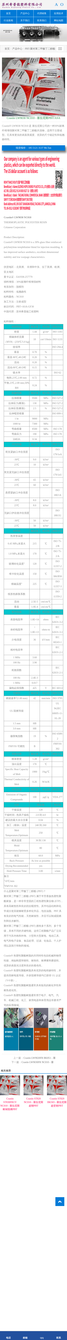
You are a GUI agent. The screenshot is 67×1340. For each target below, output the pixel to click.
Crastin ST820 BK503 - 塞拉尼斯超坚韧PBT (57, 1102)
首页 (8, 13)
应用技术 (58, 13)
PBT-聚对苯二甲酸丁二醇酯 (40, 48)
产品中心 (25, 13)
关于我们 (25, 20)
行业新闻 (8, 20)
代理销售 (41, 13)
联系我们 (41, 20)
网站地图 (58, 20)
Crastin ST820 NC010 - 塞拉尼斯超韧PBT (33, 1102)
